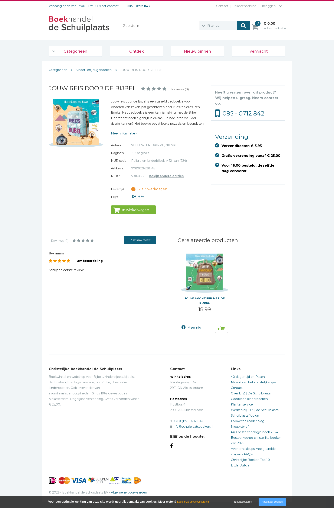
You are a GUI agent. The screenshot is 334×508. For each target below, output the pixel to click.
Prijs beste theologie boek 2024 (254, 432)
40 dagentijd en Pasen (248, 377)
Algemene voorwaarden (129, 492)
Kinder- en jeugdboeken (94, 70)
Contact (221, 6)
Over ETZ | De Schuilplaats (251, 393)
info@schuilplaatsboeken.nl (193, 427)
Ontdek (136, 51)
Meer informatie (123, 133)
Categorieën (75, 51)
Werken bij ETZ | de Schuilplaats (254, 410)
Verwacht (258, 51)
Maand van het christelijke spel (253, 382)
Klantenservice (244, 6)
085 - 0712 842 (243, 113)
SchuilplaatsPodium (245, 415)
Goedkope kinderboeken (249, 399)
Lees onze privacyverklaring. (193, 501)
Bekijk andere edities (166, 176)
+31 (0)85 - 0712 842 (188, 421)
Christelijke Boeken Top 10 (250, 460)
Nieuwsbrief (240, 427)
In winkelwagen (135, 210)
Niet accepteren (243, 501)
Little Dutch (240, 465)
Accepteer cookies (272, 501)
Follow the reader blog (247, 421)
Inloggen (269, 6)
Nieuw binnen (197, 51)
